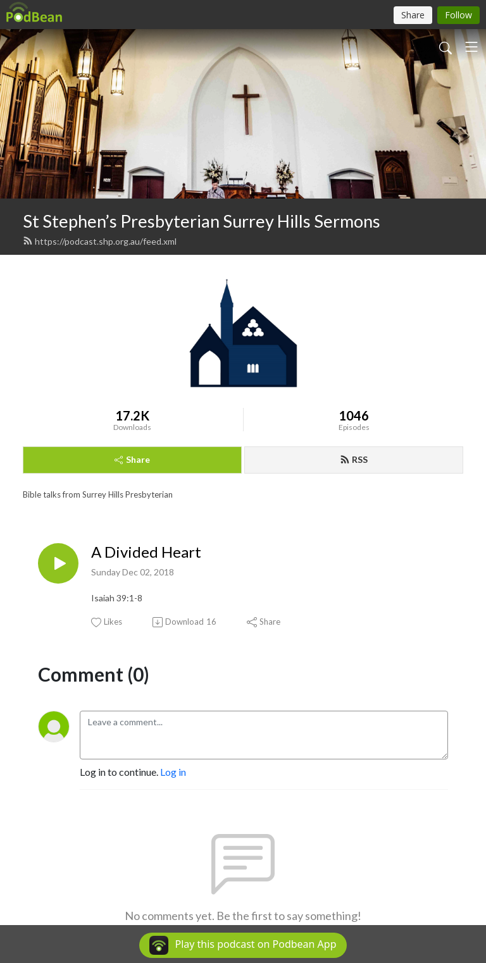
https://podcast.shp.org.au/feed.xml (100, 241)
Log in (173, 772)
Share (132, 459)
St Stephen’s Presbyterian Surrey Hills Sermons (201, 221)
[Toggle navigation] (471, 47)
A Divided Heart (146, 552)
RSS (354, 459)
